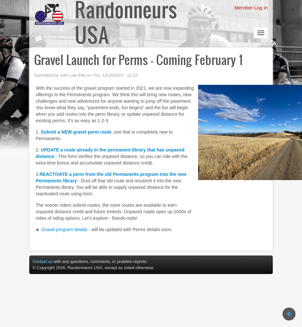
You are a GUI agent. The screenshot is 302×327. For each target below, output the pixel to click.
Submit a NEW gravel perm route (76, 132)
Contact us (42, 261)
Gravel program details (65, 229)
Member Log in (251, 7)
